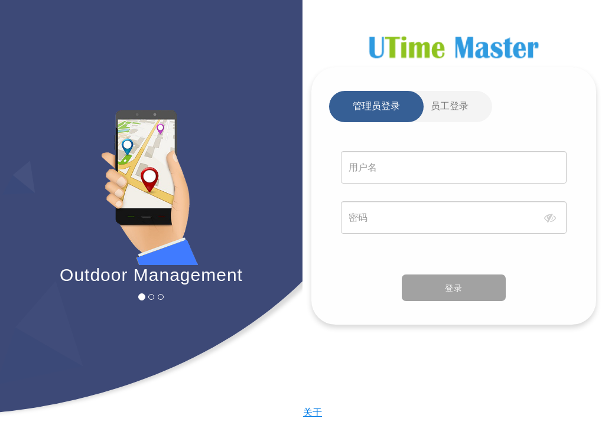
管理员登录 (376, 106)
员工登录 (450, 106)
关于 (312, 412)
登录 (454, 288)
